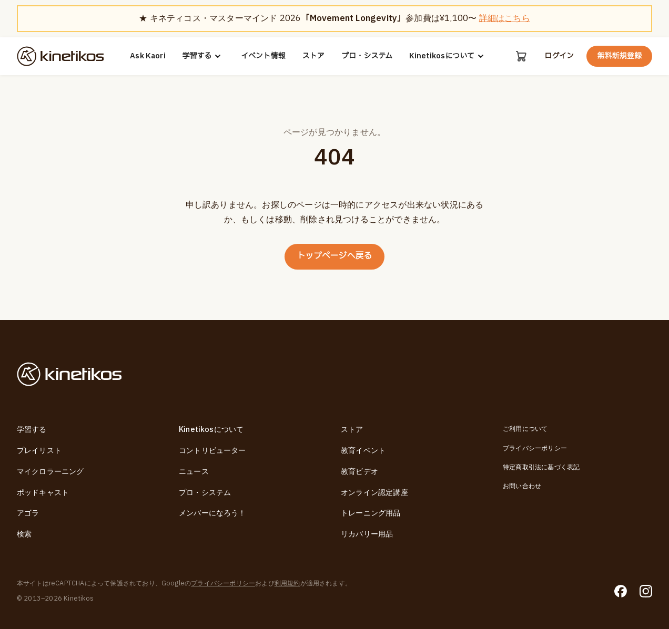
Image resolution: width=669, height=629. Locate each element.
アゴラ (28, 513)
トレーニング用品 (371, 513)
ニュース (194, 471)
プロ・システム (366, 56)
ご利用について (525, 429)
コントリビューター (212, 450)
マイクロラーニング (50, 471)
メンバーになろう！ (212, 513)
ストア (313, 56)
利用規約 (287, 584)
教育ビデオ (359, 471)
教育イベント (363, 450)
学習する (203, 56)
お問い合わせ (522, 486)
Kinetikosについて (448, 56)
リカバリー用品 (367, 534)
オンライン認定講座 (374, 492)
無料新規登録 (619, 55)
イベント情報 (263, 56)
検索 (24, 534)
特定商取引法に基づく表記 (541, 467)
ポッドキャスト (43, 492)
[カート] (521, 56)
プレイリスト (39, 450)
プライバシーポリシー (535, 448)
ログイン (559, 56)
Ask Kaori (148, 56)
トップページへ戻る (334, 256)
